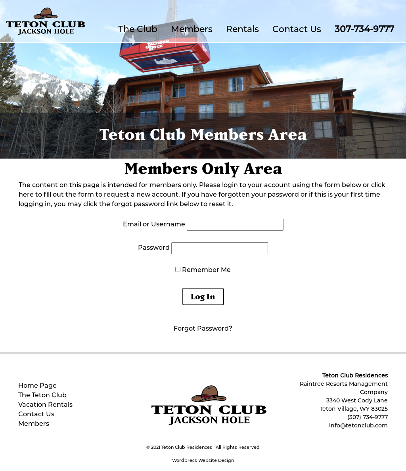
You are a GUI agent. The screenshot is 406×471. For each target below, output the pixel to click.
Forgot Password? (203, 329)
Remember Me (203, 270)
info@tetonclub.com (358, 426)
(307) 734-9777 (367, 418)
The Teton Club (42, 395)
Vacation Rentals (45, 405)
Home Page (37, 386)
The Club (137, 29)
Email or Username (154, 225)
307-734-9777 (364, 29)
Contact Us (296, 29)
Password (154, 248)
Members (192, 29)
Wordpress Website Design (203, 461)
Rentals (242, 29)
